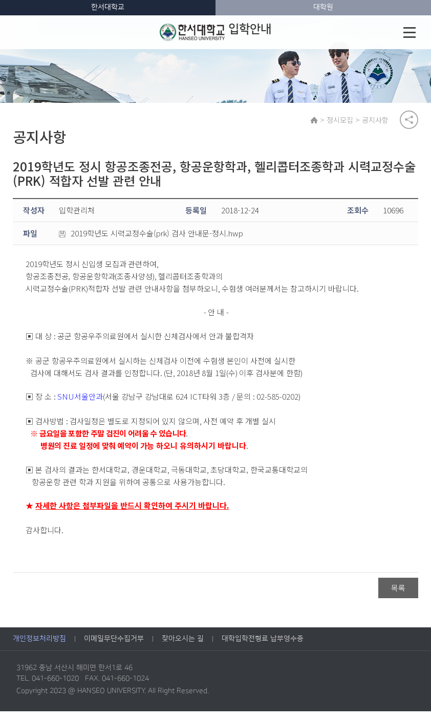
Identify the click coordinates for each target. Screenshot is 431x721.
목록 (398, 596)
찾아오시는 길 (183, 649)
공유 (409, 122)
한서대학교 (107, 7)
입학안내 (216, 32)
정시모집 (346, 122)
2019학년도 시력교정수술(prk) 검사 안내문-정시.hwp (151, 241)
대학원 (323, 7)
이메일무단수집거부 (114, 649)
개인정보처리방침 (39, 649)
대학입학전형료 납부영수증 (263, 649)
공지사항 (382, 122)
